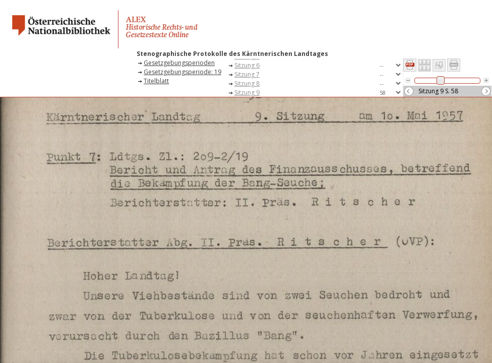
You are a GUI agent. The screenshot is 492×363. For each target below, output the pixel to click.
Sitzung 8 (247, 83)
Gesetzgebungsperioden (179, 62)
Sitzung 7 (247, 74)
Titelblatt (156, 81)
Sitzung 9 (247, 92)
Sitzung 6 (247, 65)
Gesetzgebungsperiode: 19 (182, 72)
